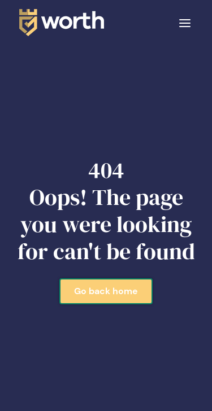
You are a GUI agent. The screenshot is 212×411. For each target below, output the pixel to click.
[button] (185, 22)
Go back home (106, 291)
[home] (59, 22)
